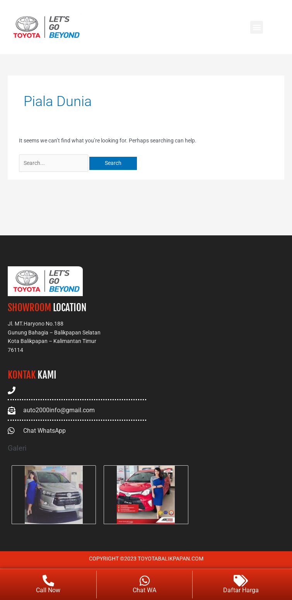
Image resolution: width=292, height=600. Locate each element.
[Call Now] (48, 581)
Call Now (48, 590)
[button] (256, 27)
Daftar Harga (241, 590)
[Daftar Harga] (241, 581)
